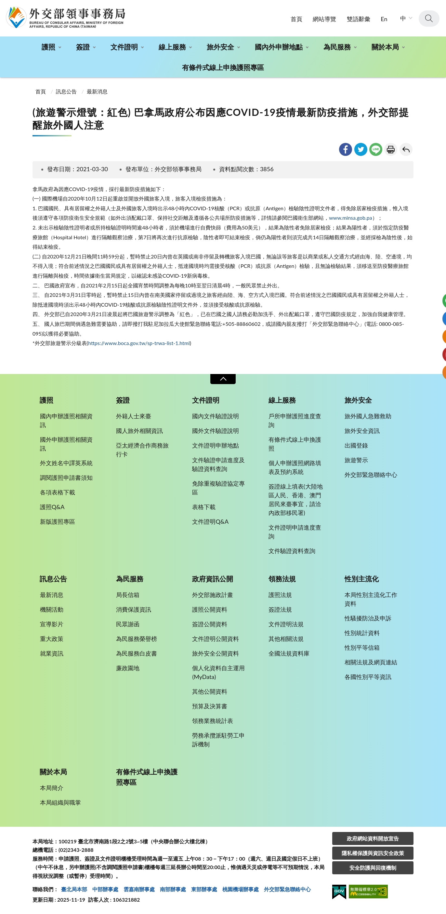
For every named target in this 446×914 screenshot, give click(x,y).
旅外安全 (220, 47)
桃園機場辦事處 (240, 889)
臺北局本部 (74, 889)
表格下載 (204, 506)
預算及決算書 (209, 706)
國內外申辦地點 (279, 47)
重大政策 (51, 638)
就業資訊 (51, 653)
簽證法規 (280, 609)
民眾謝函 (127, 624)
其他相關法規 (286, 638)
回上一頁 (406, 149)
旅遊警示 (356, 460)
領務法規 (282, 579)
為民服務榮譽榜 (136, 638)
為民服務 (337, 47)
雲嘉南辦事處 (139, 889)
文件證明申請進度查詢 (295, 532)
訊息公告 (66, 91)
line (375, 149)
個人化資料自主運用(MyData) (218, 672)
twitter (360, 149)
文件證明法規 (286, 624)
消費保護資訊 (133, 609)
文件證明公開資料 (215, 638)
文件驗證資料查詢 (292, 550)
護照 (48, 47)
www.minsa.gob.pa (350, 218)
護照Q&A (52, 506)
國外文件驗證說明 (215, 430)
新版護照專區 (57, 521)
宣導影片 (51, 624)
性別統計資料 (362, 632)
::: (4, 5)
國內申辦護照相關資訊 (66, 420)
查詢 (429, 18)
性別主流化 (362, 579)
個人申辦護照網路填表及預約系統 (295, 467)
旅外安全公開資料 (215, 653)
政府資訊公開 (212, 579)
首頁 (296, 18)
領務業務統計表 (212, 720)
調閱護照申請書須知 (66, 477)
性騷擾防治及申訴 (368, 618)
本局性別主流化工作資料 (371, 599)
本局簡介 (51, 787)
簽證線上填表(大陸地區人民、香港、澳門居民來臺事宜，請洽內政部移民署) (296, 499)
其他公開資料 (209, 691)
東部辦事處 (204, 889)
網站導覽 (324, 18)
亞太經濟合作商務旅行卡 (142, 450)
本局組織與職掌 (60, 802)
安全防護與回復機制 (372, 868)
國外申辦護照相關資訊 (66, 444)
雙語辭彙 (358, 18)
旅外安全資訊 (362, 430)
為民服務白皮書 (136, 653)
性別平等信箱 (362, 647)
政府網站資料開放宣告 (373, 838)
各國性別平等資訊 (368, 676)
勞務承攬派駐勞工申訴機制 (218, 740)
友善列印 (390, 149)
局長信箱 (127, 594)
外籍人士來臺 (133, 416)
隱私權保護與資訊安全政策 (373, 853)
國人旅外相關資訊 (139, 430)
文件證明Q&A (210, 521)
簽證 (83, 47)
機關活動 (51, 609)
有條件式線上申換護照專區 (223, 67)
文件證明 (124, 47)
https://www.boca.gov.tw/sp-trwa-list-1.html (139, 343)
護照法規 (280, 594)
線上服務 (172, 47)
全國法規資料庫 (289, 653)
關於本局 (385, 47)
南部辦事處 (173, 889)
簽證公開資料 (209, 624)
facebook (345, 149)
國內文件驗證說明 (215, 416)
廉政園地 (127, 668)
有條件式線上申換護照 (295, 444)
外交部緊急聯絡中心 (371, 474)
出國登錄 (356, 445)
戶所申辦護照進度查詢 (295, 420)
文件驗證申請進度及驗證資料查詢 (218, 464)
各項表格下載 (57, 492)
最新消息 (97, 91)
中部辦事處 (105, 889)
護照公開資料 (209, 609)
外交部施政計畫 (212, 594)
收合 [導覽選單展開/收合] (223, 379)
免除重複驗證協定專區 (218, 488)
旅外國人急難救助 (368, 416)
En (384, 18)
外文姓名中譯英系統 (66, 462)
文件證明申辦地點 (215, 445)
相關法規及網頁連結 (371, 662)
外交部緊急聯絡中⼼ (287, 889)
